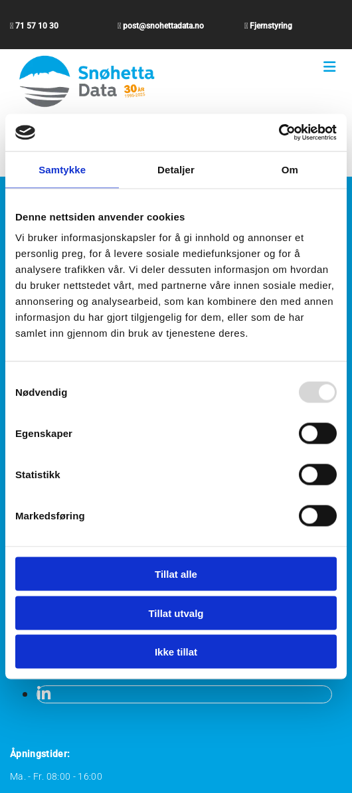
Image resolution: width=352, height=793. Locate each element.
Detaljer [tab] (176, 169)
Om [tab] (290, 169)
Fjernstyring (271, 26)
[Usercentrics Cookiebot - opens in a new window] (278, 132)
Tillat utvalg (175, 612)
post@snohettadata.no (163, 26)
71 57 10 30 (36, 26)
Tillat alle (176, 574)
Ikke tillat (176, 652)
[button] (329, 67)
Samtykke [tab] (62, 169)
